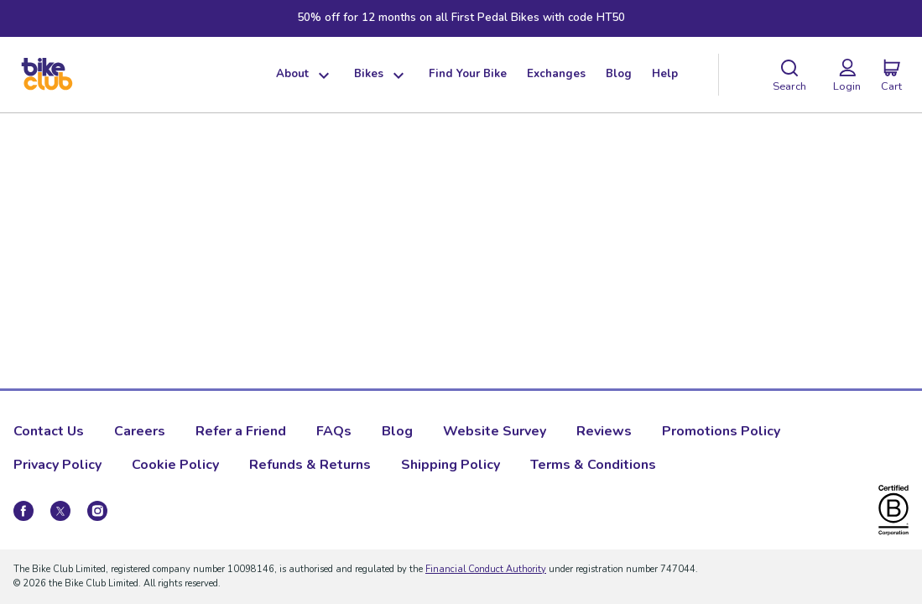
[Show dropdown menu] (321, 74)
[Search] (789, 74)
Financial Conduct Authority (485, 569)
